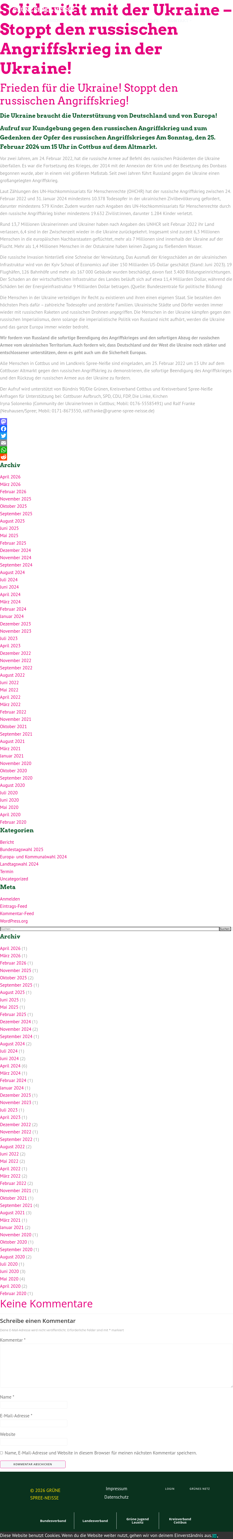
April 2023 (10, 646)
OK (214, 1536)
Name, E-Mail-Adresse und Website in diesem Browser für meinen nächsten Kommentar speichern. (101, 1453)
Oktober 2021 (13, 726)
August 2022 (12, 675)
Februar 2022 (13, 712)
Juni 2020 (9, 800)
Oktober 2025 (13, 506)
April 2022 (10, 697)
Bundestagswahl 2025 (21, 849)
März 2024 (10, 602)
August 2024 (12, 572)
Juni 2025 (9, 528)
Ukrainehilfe (142, 20)
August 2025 (12, 521)
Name (7, 1397)
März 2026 (10, 484)
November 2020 (15, 763)
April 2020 (10, 815)
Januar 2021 (12, 756)
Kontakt (180, 20)
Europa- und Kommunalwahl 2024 (33, 857)
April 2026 (10, 477)
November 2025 (15, 499)
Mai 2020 (9, 807)
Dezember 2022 (15, 653)
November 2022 (15, 660)
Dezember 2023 (15, 624)
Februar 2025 (13, 543)
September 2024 (16, 565)
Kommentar (13, 1340)
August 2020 (12, 785)
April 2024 (10, 594)
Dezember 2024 (15, 550)
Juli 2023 (9, 638)
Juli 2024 (9, 580)
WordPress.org (14, 921)
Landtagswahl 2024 (19, 864)
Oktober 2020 (13, 771)
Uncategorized (14, 879)
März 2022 (10, 704)
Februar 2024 (13, 609)
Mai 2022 (9, 690)
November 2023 (15, 631)
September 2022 (16, 668)
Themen (52, 20)
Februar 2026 (13, 492)
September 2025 (16, 514)
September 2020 (16, 778)
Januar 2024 (12, 616)
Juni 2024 (9, 587)
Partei (83, 20)
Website (7, 1434)
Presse (109, 20)
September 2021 (16, 734)
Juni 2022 (9, 682)
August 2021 (12, 741)
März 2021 (10, 749)
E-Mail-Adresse (16, 1416)
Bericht (7, 842)
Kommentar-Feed (17, 913)
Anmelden (10, 899)
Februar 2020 (13, 822)
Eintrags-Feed (13, 906)
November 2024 (15, 558)
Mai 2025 (9, 535)
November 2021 (15, 719)
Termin (6, 871)
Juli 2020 (9, 793)
